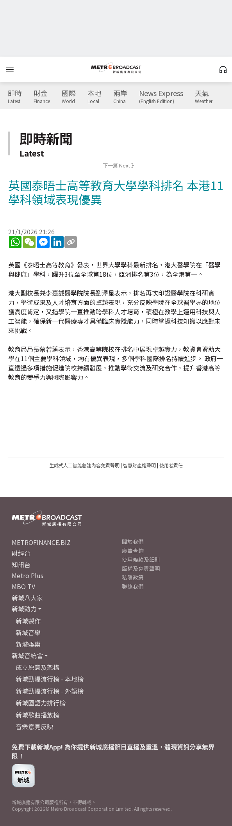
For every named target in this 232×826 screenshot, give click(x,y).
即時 (15, 96)
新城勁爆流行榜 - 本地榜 (50, 679)
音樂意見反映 (34, 726)
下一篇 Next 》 (119, 165)
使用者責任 (171, 465)
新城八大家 (27, 597)
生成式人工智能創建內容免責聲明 (84, 465)
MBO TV (23, 586)
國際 (69, 96)
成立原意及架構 (37, 667)
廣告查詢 (133, 550)
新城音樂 (28, 632)
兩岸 (120, 96)
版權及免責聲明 (141, 568)
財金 (42, 96)
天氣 (203, 96)
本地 (94, 96)
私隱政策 (133, 577)
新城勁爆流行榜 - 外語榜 (50, 691)
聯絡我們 (133, 586)
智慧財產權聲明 (139, 465)
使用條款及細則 (141, 559)
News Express (161, 96)
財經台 (21, 553)
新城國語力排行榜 (41, 702)
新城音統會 (27, 655)
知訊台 (21, 564)
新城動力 (24, 608)
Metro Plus (27, 575)
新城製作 (28, 620)
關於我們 (133, 541)
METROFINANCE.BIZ (41, 542)
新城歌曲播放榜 (37, 714)
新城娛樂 (28, 644)
